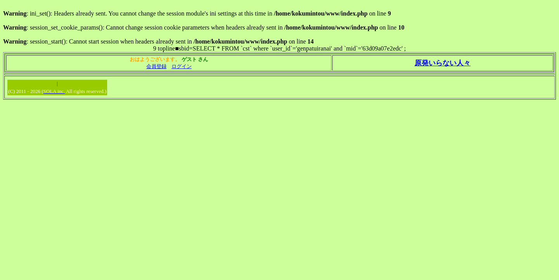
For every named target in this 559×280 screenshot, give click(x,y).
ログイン (182, 66)
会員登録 (156, 66)
